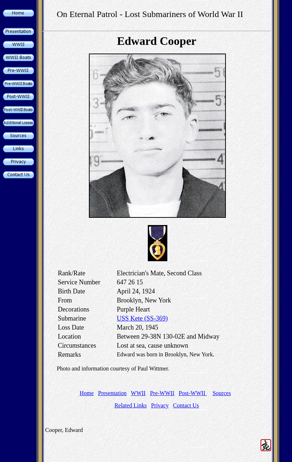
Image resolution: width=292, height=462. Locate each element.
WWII (138, 393)
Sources (221, 393)
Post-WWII (193, 393)
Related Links (131, 405)
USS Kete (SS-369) (142, 318)
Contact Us (186, 405)
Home (87, 393)
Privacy (160, 405)
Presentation (112, 393)
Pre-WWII (162, 393)
